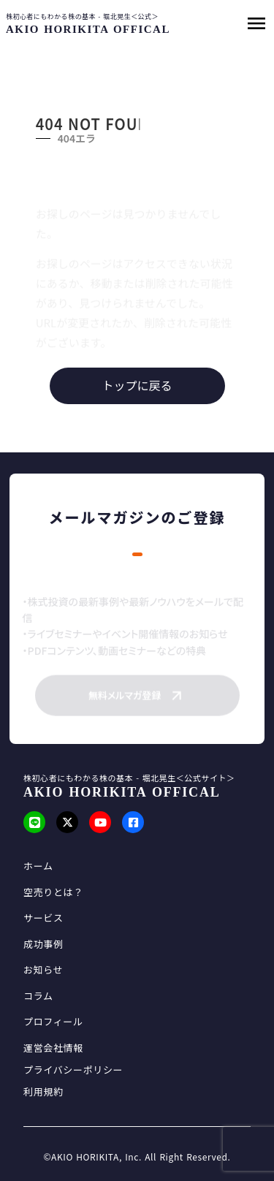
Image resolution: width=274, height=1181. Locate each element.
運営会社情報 (53, 1048)
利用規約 (43, 1091)
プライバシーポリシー (73, 1069)
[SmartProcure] (85, 29)
